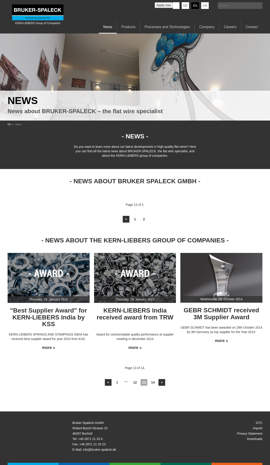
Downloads (254, 439)
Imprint (257, 428)
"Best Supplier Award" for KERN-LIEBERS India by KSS (48, 317)
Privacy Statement (249, 433)
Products (128, 27)
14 (153, 382)
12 (135, 382)
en (195, 5)
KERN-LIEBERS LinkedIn (176, 5)
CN (205, 5)
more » (48, 348)
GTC (259, 423)
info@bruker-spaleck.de (99, 449)
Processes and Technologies (167, 27)
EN (9, 124)
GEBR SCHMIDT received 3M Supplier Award (221, 314)
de (185, 5)
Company (206, 27)
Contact (252, 27)
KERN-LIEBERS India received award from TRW (135, 314)
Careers (230, 27)
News (107, 27)
